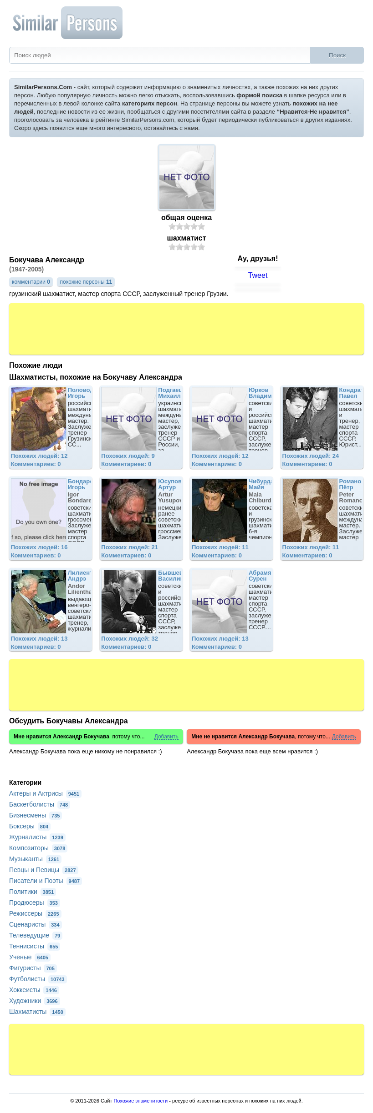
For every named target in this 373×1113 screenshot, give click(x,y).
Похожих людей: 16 (39, 547)
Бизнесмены (35, 815)
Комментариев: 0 (36, 464)
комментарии (31, 282)
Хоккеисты (34, 989)
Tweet (258, 275)
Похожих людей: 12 (39, 456)
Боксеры (30, 826)
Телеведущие (35, 935)
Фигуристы (33, 968)
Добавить (166, 737)
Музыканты (35, 858)
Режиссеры (35, 913)
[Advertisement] (187, 328)
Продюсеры (34, 902)
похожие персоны (86, 282)
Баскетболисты (39, 804)
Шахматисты (37, 1011)
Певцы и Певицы (43, 869)
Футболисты (38, 979)
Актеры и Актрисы (45, 793)
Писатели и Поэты (45, 880)
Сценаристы (35, 924)
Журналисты (37, 837)
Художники (34, 1000)
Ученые (30, 957)
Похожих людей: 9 (128, 456)
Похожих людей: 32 (129, 639)
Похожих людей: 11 (220, 547)
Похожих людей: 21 (129, 547)
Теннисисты (34, 946)
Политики (32, 891)
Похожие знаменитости (140, 1100)
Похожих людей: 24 (310, 456)
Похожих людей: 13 (39, 639)
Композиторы (38, 848)
